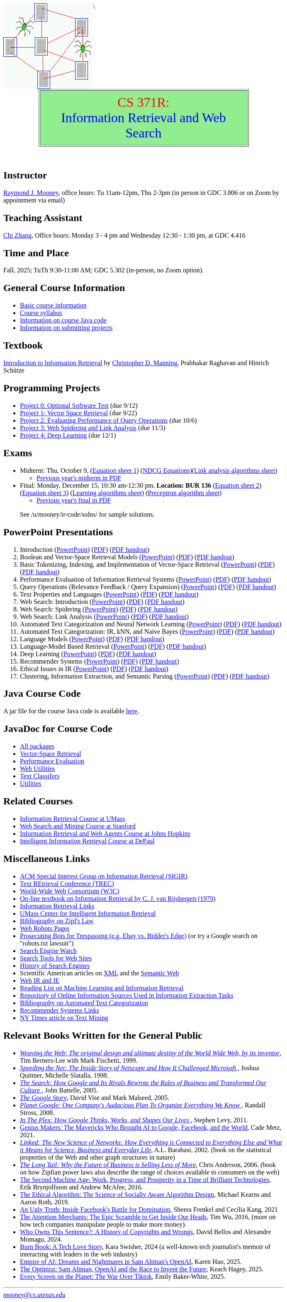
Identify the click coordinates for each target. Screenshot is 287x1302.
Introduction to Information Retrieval (52, 362)
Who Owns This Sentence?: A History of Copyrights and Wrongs (106, 1231)
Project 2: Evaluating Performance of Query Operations (94, 420)
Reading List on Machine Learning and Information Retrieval (101, 988)
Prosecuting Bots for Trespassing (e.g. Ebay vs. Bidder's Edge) (103, 935)
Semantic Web (160, 973)
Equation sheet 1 (114, 470)
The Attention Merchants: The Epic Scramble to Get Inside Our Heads (113, 1216)
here (132, 711)
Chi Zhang (17, 235)
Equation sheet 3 (44, 492)
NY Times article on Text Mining (64, 1017)
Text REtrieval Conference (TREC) (67, 883)
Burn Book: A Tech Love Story (61, 1246)
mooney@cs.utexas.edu (34, 1294)
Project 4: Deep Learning (53, 435)
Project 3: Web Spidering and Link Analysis (78, 427)
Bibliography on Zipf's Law (57, 920)
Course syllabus (41, 312)
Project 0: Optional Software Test (64, 405)
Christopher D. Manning (145, 362)
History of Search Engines (55, 965)
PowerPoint (72, 549)
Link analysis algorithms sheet (234, 470)
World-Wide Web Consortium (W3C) (69, 891)
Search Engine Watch (48, 950)
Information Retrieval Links (57, 906)
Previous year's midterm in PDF (79, 477)
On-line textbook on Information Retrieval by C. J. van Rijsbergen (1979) (118, 898)
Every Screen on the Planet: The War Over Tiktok (86, 1276)
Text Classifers (39, 776)
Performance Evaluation (52, 761)
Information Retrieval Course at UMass (72, 818)
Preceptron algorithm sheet (183, 492)
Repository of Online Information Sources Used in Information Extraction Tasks (126, 995)
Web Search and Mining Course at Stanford (78, 826)
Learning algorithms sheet (107, 492)
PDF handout (129, 549)
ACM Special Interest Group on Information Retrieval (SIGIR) (103, 876)
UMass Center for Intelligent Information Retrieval (88, 913)
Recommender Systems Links (59, 1010)
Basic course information (53, 305)
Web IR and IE (39, 980)
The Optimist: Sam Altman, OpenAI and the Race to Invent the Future (113, 1269)
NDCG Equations (166, 470)
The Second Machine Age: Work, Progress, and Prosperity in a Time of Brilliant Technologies (144, 1179)
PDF (100, 549)
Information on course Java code (63, 320)
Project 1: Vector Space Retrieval (64, 412)
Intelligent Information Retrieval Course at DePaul (87, 841)
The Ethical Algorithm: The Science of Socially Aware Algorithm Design (117, 1194)
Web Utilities (37, 768)
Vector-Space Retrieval (50, 753)
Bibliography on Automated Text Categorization (84, 1002)
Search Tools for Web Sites (56, 958)
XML (111, 973)
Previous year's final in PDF (73, 500)
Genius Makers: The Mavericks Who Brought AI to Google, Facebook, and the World (134, 1127)
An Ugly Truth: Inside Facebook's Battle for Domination (95, 1209)
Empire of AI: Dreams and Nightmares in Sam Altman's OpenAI (105, 1261)
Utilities (30, 783)
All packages (37, 746)
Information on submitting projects (66, 327)
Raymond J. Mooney (30, 192)
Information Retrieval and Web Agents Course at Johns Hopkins (105, 833)
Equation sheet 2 (237, 485)
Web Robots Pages (45, 928)
